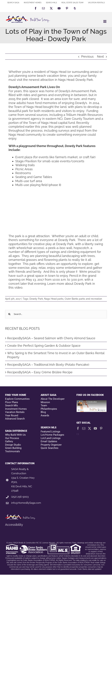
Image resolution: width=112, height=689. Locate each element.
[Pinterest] (101, 428)
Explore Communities (17, 398)
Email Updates (49, 441)
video (18, 287)
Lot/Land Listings (51, 438)
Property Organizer (51, 444)
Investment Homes (16, 408)
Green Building (13, 448)
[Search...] (56, 314)
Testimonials (12, 451)
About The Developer (53, 398)
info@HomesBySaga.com (26, 502)
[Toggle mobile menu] (105, 21)
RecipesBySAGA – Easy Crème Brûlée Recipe (40, 372)
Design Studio (13, 444)
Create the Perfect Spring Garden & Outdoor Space (44, 345)
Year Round (11, 415)
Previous (87, 56)
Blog (43, 412)
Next (100, 56)
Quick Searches (49, 448)
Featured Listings (50, 431)
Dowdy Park (36, 298)
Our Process (12, 438)
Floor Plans (11, 402)
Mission (45, 402)
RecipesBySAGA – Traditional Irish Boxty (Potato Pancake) (48, 364)
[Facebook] (77, 428)
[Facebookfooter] (91, 402)
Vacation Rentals (15, 412)
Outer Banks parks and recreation (83, 298)
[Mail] (83, 428)
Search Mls (11, 405)
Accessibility (14, 524)
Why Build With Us (15, 434)
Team (44, 405)
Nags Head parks (53, 298)
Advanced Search (15, 418)
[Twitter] (89, 428)
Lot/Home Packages (52, 434)
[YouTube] (95, 428)
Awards (45, 415)
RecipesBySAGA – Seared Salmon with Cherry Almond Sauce (51, 338)
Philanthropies (49, 408)
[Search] (9, 314)
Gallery (9, 441)
